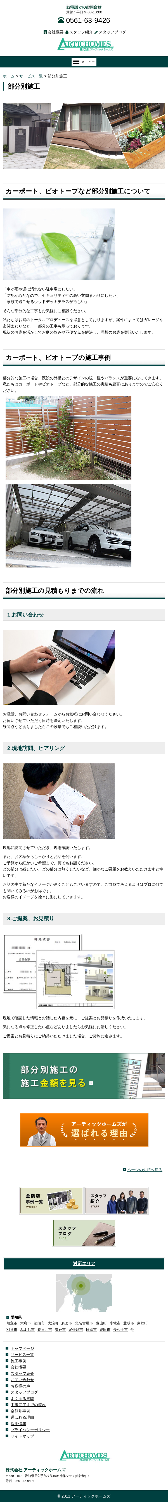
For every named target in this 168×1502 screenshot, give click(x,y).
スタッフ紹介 (78, 32)
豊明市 (128, 1323)
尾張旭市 (75, 1330)
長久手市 (120, 1330)
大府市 (25, 1323)
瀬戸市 (60, 1330)
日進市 (91, 1330)
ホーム (9, 76)
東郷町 (142, 1323)
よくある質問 (22, 1398)
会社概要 (52, 32)
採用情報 (18, 1423)
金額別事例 (20, 1411)
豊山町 (101, 1323)
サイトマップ (22, 1436)
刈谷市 (11, 1330)
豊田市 (105, 1330)
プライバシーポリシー (30, 1430)
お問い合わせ (22, 1379)
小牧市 (115, 1323)
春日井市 (44, 1330)
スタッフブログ (109, 32)
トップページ (22, 1348)
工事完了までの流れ (28, 1404)
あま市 (66, 1323)
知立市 (11, 1323)
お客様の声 (20, 1386)
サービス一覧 (22, 1354)
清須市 (39, 1323)
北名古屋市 (84, 1323)
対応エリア (84, 1263)
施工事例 (18, 1361)
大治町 (53, 1323)
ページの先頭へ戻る (144, 1170)
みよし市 (27, 1330)
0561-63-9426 (84, 20)
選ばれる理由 (22, 1417)
